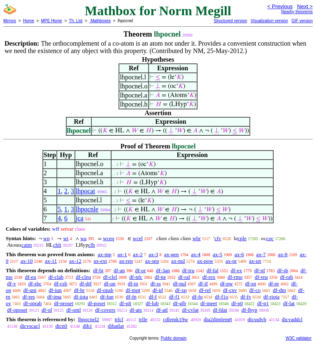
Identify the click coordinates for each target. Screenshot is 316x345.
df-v (11, 283)
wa (83, 238)
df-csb (60, 283)
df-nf (259, 270)
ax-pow (205, 261)
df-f (153, 297)
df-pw (226, 283)
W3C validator (298, 338)
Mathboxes (100, 21)
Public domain (174, 338)
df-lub (152, 303)
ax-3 (153, 254)
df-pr (273, 283)
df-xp (181, 290)
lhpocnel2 (88, 319)
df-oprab (32, 303)
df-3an (163, 270)
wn (46, 238)
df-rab (286, 277)
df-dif (85, 283)
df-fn (131, 297)
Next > (305, 6)
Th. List (76, 21)
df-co (254, 290)
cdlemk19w (175, 319)
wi (65, 238)
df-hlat (220, 310)
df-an (119, 270)
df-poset (96, 303)
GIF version (302, 21)
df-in (133, 283)
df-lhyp (249, 310)
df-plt (125, 303)
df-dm (279, 290)
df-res (29, 297)
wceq (108, 238)
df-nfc (135, 277)
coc (270, 238)
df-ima (54, 297)
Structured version (230, 21)
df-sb (282, 270)
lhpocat (85, 191)
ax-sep (152, 261)
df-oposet (17, 310)
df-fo (197, 297)
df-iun (55, 290)
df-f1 (174, 297)
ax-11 (51, 261)
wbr (197, 238)
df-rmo (235, 277)
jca (80, 218)
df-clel (110, 277)
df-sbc (35, 283)
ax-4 (195, 254)
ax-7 (261, 254)
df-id (158, 290)
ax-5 (217, 254)
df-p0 (237, 303)
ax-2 (137, 254)
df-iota (81, 297)
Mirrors (9, 21)
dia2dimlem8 (218, 319)
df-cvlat (190, 310)
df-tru (188, 270)
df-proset (63, 303)
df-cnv (230, 290)
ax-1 (122, 254)
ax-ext (100, 261)
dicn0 (61, 326)
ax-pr (231, 261)
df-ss (155, 283)
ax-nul (178, 261)
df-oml (73, 310)
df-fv (245, 297)
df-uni (30, 290)
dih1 (87, 326)
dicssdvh (257, 319)
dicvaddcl (292, 319)
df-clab (56, 277)
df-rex (209, 277)
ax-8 (283, 254)
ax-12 (75, 261)
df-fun (107, 297)
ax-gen (171, 254)
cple (242, 238)
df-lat (289, 303)
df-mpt (132, 290)
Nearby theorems (297, 11)
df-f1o (221, 297)
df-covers (105, 310)
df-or (140, 270)
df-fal (212, 270)
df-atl (161, 310)
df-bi (98, 270)
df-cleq (83, 277)
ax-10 (27, 261)
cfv (217, 238)
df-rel (205, 290)
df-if (203, 283)
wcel (137, 238)
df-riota (271, 297)
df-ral (184, 277)
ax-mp (105, 254)
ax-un (255, 261)
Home (28, 21)
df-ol (47, 310)
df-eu (30, 277)
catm (26, 245)
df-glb (179, 303)
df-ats (136, 310)
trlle (143, 319)
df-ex (236, 270)
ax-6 (239, 254)
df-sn (250, 283)
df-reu (261, 277)
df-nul (179, 283)
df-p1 (263, 303)
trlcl (119, 319)
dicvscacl (30, 326)
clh (91, 245)
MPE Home (51, 21)
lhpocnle (87, 209)
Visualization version (269, 21)
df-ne (160, 277)
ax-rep (126, 261)
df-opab (105, 290)
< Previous (280, 6)
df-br (79, 290)
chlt (57, 245)
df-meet (208, 303)
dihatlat (116, 326)
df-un (110, 283)
